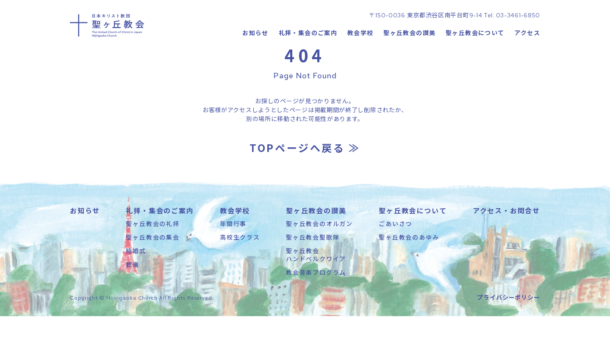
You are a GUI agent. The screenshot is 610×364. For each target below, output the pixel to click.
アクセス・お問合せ (506, 258)
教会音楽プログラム (316, 320)
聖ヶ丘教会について (475, 61)
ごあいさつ (395, 271)
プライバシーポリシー (508, 345)
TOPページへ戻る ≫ (305, 195)
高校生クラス (240, 285)
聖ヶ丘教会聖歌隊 (312, 285)
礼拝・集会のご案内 (307, 61)
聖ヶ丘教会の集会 (152, 285)
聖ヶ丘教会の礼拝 (152, 271)
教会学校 (360, 61)
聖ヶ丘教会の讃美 (409, 61)
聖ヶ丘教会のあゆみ (409, 285)
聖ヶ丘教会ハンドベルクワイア (316, 302)
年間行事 (233, 271)
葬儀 (132, 312)
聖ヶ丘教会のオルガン (319, 271)
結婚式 (136, 298)
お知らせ (255, 61)
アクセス (527, 61)
